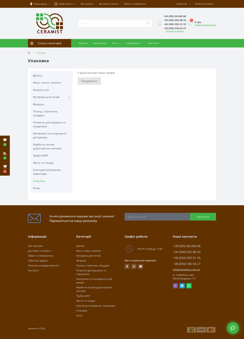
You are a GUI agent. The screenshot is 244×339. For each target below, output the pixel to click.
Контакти (153, 43)
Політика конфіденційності (43, 265)
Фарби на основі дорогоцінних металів (47, 146)
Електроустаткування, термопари (47, 171)
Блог (116, 43)
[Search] (148, 23)
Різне (36, 188)
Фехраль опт (41, 90)
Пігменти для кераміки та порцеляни (49, 124)
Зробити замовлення (205, 24)
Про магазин (86, 3)
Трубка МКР (40, 155)
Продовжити (89, 81)
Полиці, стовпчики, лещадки (45, 113)
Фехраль (38, 104)
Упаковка (39, 181)
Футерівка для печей (46, 97)
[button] (5, 169)
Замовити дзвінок (175, 31)
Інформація (134, 43)
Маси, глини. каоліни (47, 82)
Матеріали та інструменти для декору (50, 135)
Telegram (182, 286)
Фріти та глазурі (43, 162)
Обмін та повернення (135, 3)
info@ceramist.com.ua (186, 269)
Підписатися (203, 216)
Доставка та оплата (108, 3)
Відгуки (83, 43)
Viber (175, 286)
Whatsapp (189, 286)
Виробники (100, 43)
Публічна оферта (38, 260)
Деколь (37, 75)
